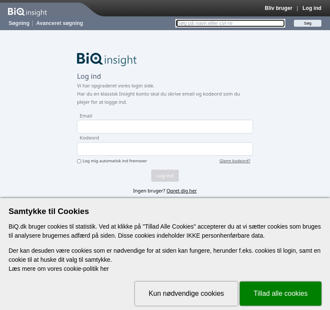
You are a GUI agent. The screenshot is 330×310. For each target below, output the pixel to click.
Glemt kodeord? (235, 161)
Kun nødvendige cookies (186, 293)
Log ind (311, 8)
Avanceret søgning (59, 23)
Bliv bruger (278, 8)
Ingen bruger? (165, 190)
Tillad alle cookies (281, 293)
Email (86, 115)
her (104, 268)
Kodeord (89, 137)
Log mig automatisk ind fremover (114, 161)
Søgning (19, 23)
